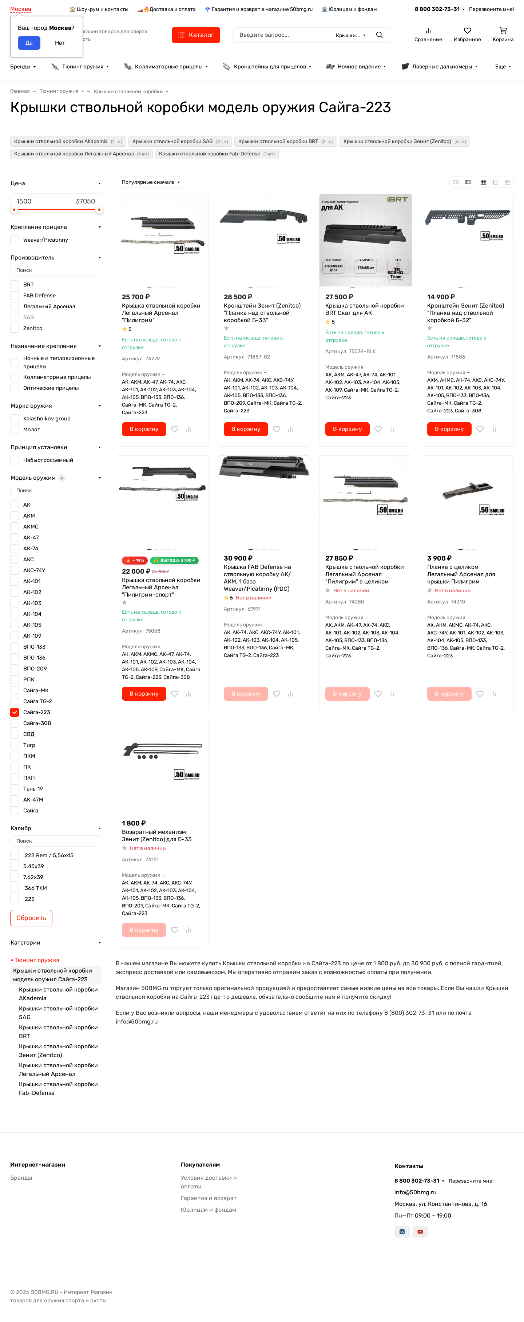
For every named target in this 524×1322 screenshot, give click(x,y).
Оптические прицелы (51, 388)
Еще (500, 66)
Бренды (20, 66)
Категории (25, 942)
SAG (28, 317)
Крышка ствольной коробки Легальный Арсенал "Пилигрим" (161, 313)
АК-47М (33, 799)
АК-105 (32, 625)
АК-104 (32, 614)
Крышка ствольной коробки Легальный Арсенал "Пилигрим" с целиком (364, 574)
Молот (31, 429)
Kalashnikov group (47, 418)
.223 (29, 899)
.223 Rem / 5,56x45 (48, 855)
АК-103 (32, 603)
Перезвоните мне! (491, 9)
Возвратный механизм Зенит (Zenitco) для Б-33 (157, 835)
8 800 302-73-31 (437, 9)
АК (27, 505)
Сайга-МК (36, 690)
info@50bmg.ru (415, 1192)
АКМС (31, 526)
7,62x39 (33, 877)
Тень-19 (33, 788)
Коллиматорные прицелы (163, 66)
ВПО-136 (34, 657)
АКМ (29, 515)
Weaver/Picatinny (45, 240)
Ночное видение (353, 66)
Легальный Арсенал (49, 306)
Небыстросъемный (48, 460)
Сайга (30, 810)
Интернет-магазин (37, 1165)
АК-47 (31, 537)
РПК (29, 679)
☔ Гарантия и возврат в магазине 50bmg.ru (259, 9)
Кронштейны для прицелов (264, 66)
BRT (28, 284)
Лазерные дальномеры (436, 66)
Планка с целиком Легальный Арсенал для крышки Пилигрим (461, 574)
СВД (29, 734)
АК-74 (30, 548)
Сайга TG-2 (37, 701)
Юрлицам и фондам (208, 1209)
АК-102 (32, 592)
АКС (28, 559)
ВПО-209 (35, 668)
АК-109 (32, 636)
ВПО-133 (34, 647)
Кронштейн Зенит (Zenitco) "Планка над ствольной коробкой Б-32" (465, 313)
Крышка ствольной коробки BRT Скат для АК (364, 309)
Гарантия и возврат (209, 1198)
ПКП (29, 778)
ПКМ (29, 756)
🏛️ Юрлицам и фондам (349, 9)
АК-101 (31, 581)
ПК (27, 767)
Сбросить (31, 918)
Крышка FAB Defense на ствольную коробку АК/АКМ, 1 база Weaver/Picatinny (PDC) (257, 577)
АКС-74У (34, 570)
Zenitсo (33, 328)
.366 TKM (35, 888)
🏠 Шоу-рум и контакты (99, 9)
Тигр (29, 745)
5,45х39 (33, 866)
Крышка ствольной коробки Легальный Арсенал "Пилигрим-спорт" (161, 587)
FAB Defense (39, 295)
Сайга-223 (36, 712)
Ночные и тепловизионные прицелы (59, 362)
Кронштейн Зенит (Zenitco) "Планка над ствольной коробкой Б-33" (262, 313)
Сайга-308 (37, 723)
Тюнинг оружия (77, 66)
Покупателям (200, 1165)
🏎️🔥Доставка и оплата (166, 9)
